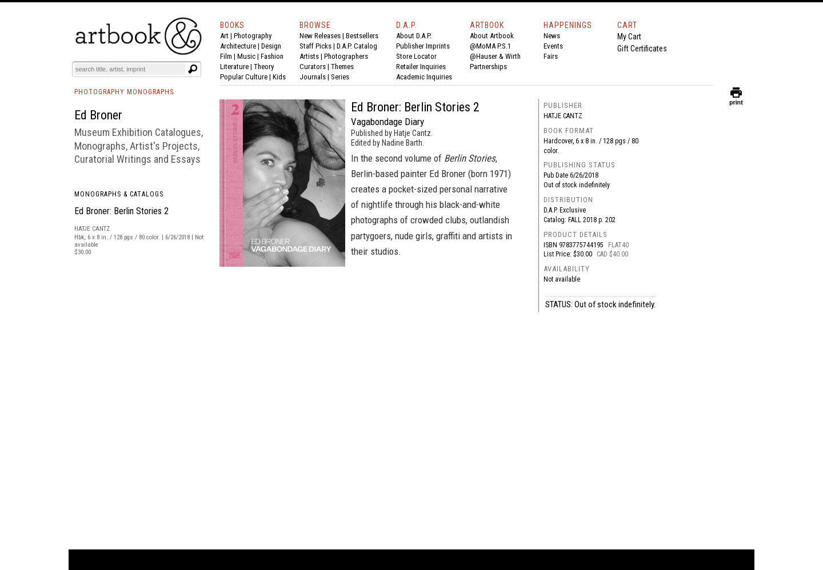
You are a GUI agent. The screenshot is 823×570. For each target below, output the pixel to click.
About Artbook (492, 35)
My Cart (629, 36)
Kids (279, 77)
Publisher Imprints (423, 46)
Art (224, 35)
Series (340, 77)
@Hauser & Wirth (495, 56)
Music (246, 56)
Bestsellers (362, 35)
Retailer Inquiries (421, 66)
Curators (312, 66)
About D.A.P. (414, 35)
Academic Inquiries (424, 77)
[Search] (129, 69)
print (736, 100)
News (552, 35)
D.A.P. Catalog (357, 46)
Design (271, 46)
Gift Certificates (642, 48)
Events (553, 46)
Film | (228, 56)
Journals (312, 77)
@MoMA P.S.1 (490, 46)
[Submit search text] (192, 69)
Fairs (551, 56)
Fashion (272, 56)
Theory (264, 66)
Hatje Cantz (563, 116)
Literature (234, 66)
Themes (342, 66)
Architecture (238, 46)
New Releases (320, 35)
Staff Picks (315, 46)
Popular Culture (243, 77)
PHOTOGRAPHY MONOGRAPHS (124, 92)
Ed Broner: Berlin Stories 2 (121, 211)
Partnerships (488, 66)
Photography (252, 35)
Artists (309, 56)
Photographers (346, 56)
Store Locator (416, 56)
